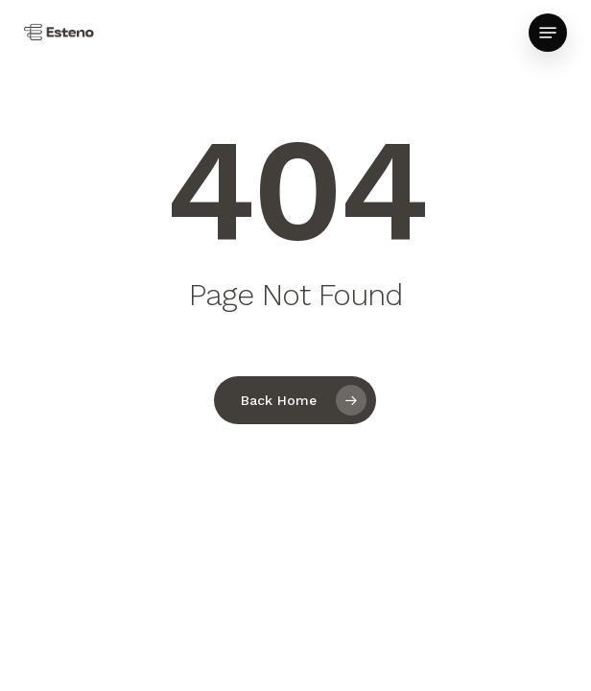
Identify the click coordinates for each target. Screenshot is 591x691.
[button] (548, 32)
